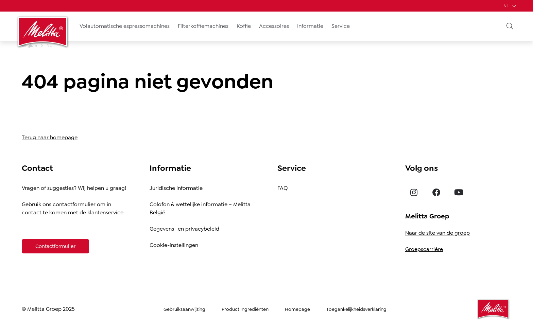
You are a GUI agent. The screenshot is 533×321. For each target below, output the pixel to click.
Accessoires (274, 26)
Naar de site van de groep (437, 232)
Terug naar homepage (50, 137)
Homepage (297, 309)
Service (340, 26)
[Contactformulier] (55, 246)
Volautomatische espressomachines (125, 26)
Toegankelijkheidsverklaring (356, 309)
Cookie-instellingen (174, 245)
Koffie (244, 26)
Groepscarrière (424, 249)
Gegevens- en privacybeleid (184, 228)
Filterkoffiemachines (203, 26)
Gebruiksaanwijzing (184, 309)
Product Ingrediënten (245, 309)
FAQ (282, 188)
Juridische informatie (176, 188)
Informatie (310, 26)
